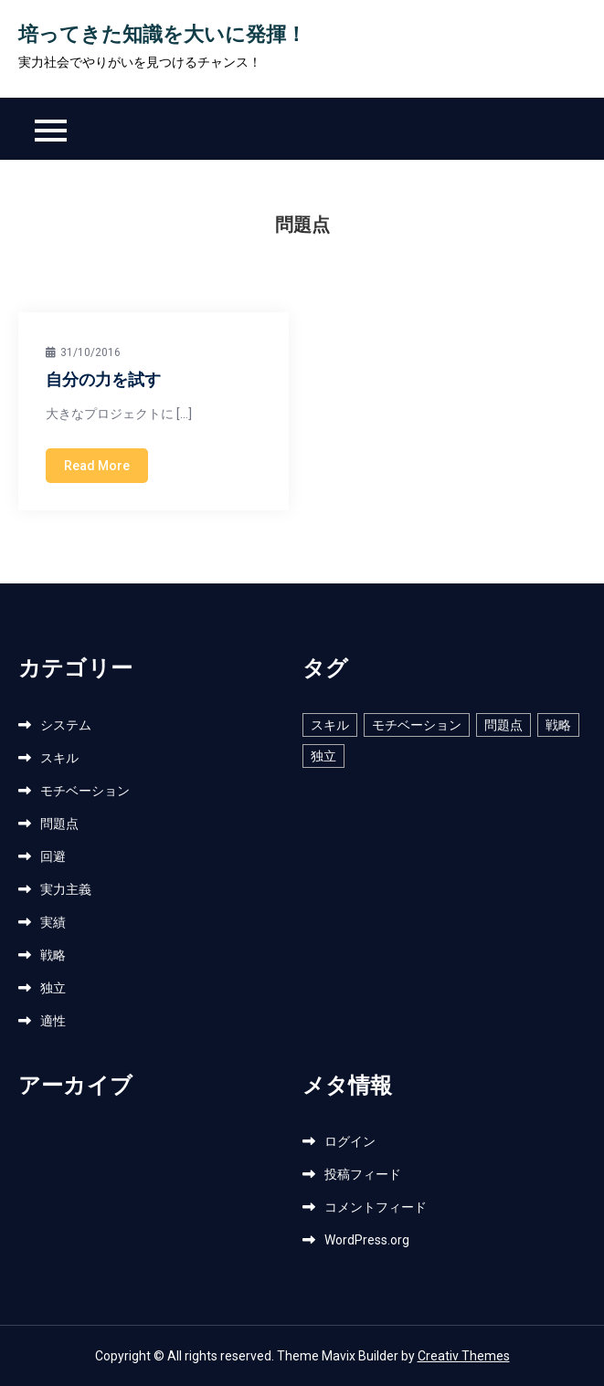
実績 (53, 922)
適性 (53, 1020)
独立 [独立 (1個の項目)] (323, 756)
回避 (53, 856)
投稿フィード (362, 1174)
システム (65, 725)
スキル (59, 758)
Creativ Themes (464, 1356)
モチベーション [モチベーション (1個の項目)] (416, 725)
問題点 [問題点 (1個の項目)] (503, 725)
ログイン (350, 1141)
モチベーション (85, 790)
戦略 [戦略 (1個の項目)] (558, 725)
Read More (97, 465)
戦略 (53, 955)
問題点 (59, 823)
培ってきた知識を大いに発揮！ (162, 36)
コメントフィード (375, 1207)
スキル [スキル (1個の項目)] (330, 725)
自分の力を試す (103, 382)
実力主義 (65, 889)
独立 (53, 988)
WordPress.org (366, 1240)
